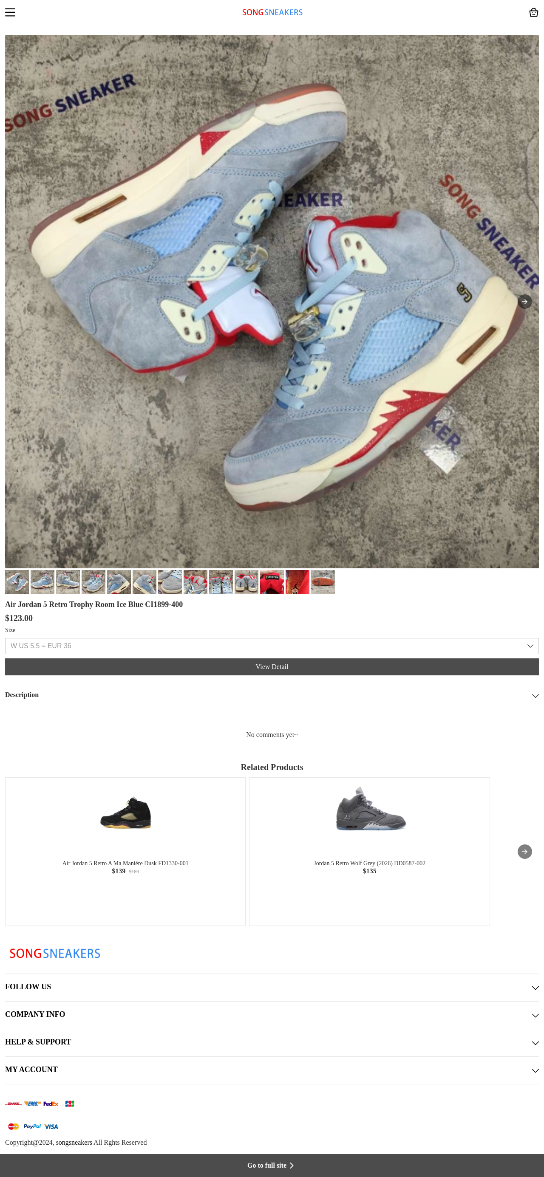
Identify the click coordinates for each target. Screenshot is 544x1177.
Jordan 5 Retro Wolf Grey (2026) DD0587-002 (369, 863)
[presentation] (525, 851)
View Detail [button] (272, 666)
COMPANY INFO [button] (272, 1015)
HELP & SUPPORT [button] (272, 1043)
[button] (10, 13)
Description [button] (272, 695)
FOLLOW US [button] (272, 987)
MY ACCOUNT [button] (272, 1070)
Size (10, 630)
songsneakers (74, 1142)
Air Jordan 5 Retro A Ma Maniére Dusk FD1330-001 (125, 863)
